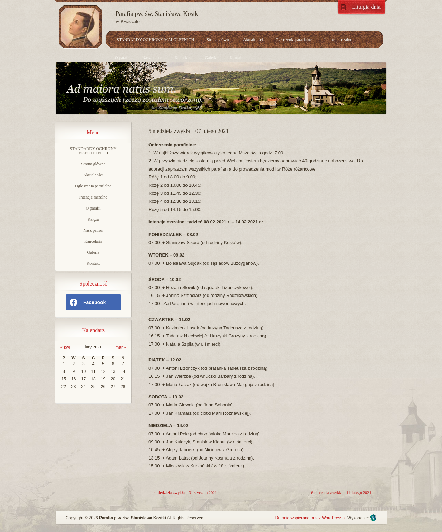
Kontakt (236, 57)
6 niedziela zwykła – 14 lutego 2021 (343, 492)
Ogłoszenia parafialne (294, 39)
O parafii (122, 57)
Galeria (211, 57)
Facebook (87, 302)
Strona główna (218, 39)
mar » (120, 347)
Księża (93, 219)
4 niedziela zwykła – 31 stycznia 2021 (182, 492)
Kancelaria (184, 57)
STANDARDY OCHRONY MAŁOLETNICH (155, 39)
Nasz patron (152, 57)
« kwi (65, 347)
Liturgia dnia (366, 7)
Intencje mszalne (338, 39)
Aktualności (253, 39)
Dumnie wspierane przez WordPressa (310, 517)
